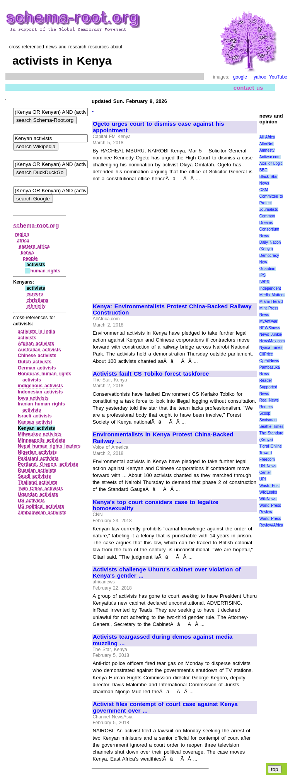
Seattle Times (271, 426)
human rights (45, 271)
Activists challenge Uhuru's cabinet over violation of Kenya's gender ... (166, 572)
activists (27, 337)
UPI (262, 479)
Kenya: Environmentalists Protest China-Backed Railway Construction (172, 309)
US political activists (41, 506)
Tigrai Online (270, 446)
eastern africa (34, 246)
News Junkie (270, 334)
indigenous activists (40, 385)
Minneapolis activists (41, 440)
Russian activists (37, 470)
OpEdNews (269, 361)
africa (23, 240)
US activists (31, 500)
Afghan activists (36, 343)
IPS (262, 275)
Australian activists (39, 349)
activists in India (36, 331)
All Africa (267, 137)
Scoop (264, 413)
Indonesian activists (40, 392)
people (30, 258)
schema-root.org (36, 225)
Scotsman (267, 420)
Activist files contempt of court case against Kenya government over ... (165, 707)
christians (38, 300)
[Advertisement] (158, 239)
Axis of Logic (271, 163)
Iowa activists (33, 398)
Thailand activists (37, 482)
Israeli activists (35, 416)
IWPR (264, 282)
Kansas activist (35, 422)
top (274, 769)
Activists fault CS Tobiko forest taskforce (151, 374)
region (22, 234)
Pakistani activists (38, 458)
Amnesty (267, 150)
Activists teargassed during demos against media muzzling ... (162, 640)
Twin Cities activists (40, 488)
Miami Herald (271, 301)
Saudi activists (34, 476)
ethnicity (36, 306)
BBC (263, 170)
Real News (269, 400)
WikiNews (267, 499)
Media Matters (272, 295)
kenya (27, 252)
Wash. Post (269, 486)
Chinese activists (37, 355)
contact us (248, 87)
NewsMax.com (272, 341)
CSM (263, 190)
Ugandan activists (38, 494)
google (240, 77)
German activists (37, 368)
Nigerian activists (37, 452)
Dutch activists (34, 361)
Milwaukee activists (39, 434)
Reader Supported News (268, 387)
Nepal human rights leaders (49, 446)
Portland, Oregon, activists (48, 464)
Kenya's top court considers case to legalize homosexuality (155, 505)
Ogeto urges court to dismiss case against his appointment (158, 127)
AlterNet (266, 144)
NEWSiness (269, 328)
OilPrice (266, 354)
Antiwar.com (269, 157)
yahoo (260, 77)
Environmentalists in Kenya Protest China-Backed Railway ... (163, 437)
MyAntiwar (268, 321)
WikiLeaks (268, 492)
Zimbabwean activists (42, 512)
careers (35, 294)
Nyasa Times (270, 347)
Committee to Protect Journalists (271, 203)
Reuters (266, 407)
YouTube (278, 77)
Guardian (267, 269)
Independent (270, 288)
